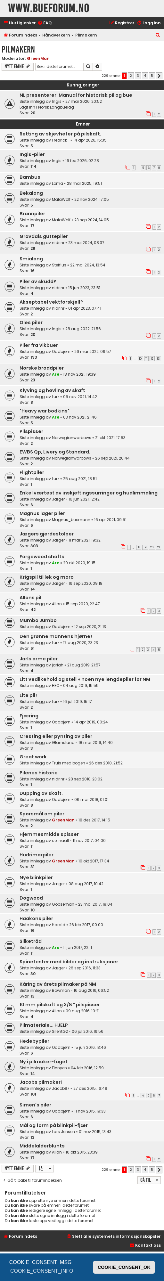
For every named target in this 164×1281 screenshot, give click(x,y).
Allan (57, 604)
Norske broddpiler (42, 368)
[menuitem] (44, 23)
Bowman (61, 990)
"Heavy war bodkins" (45, 411)
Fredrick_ (61, 140)
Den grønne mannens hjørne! (56, 636)
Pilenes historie (39, 773)
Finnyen (59, 1068)
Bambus (30, 177)
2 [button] (131, 75)
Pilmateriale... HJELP (44, 1025)
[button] (159, 75)
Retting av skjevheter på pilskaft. (60, 134)
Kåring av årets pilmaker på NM (58, 984)
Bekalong (31, 193)
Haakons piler (36, 918)
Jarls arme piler (39, 659)
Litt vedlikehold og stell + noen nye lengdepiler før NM (85, 679)
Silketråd (31, 941)
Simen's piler (35, 1105)
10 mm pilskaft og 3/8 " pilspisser (60, 1004)
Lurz (55, 396)
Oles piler (31, 322)
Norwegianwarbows (71, 437)
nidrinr (58, 242)
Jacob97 (61, 1088)
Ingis (57, 101)
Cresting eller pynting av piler (56, 736)
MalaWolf (61, 199)
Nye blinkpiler (36, 877)
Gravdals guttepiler (44, 236)
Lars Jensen (63, 1131)
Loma (57, 183)
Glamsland (63, 742)
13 (158, 359)
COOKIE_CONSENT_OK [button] (124, 1267)
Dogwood (31, 898)
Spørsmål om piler (42, 814)
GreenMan (38, 58)
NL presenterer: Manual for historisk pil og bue (76, 95)
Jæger (58, 499)
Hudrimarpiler (36, 855)
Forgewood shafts (42, 556)
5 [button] (152, 75)
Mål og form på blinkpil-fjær (54, 1125)
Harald (58, 924)
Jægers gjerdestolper (47, 534)
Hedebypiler (34, 1041)
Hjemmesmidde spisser (49, 834)
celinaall (60, 840)
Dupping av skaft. (41, 793)
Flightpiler (32, 472)
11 (146, 359)
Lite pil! (28, 695)
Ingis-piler (32, 154)
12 (152, 359)
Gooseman (63, 904)
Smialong (31, 259)
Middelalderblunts (42, 1146)
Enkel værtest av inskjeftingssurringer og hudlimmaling (89, 493)
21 (158, 547)
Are (55, 374)
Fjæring (29, 716)
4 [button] (145, 75)
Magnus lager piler (42, 513)
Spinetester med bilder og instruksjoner (69, 962)
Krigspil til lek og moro (47, 577)
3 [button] (138, 75)
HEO (55, 685)
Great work (33, 757)
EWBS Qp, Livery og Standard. (55, 452)
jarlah (57, 665)
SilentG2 (60, 1031)
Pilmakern (18, 49)
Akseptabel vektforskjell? (51, 302)
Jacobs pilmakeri (41, 1082)
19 (145, 547)
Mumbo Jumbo (38, 620)
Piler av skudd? (38, 281)
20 (152, 547)
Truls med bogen (68, 763)
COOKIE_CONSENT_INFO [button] (41, 1271)
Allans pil (30, 597)
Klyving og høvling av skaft (52, 390)
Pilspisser (31, 431)
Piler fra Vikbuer (39, 345)
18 (138, 547)
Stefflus (59, 265)
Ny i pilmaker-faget (44, 1061)
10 (140, 359)
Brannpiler (32, 213)
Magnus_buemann (71, 519)
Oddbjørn (61, 351)
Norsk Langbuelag (56, 107)
